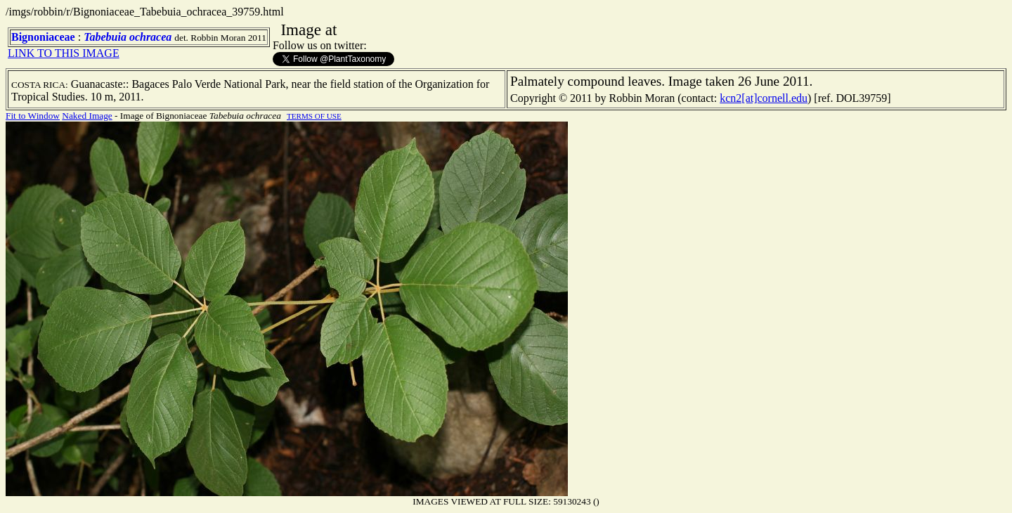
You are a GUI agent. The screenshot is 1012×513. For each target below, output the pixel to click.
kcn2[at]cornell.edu (763, 98)
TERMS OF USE (314, 116)
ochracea (150, 37)
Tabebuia (105, 37)
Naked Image (87, 115)
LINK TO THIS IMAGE (63, 53)
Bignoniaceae (43, 37)
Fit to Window (33, 115)
